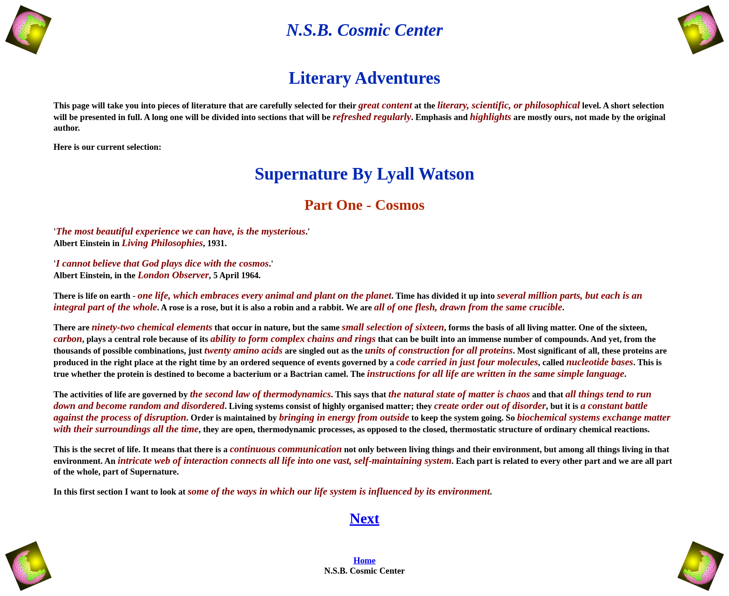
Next (364, 518)
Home (364, 560)
